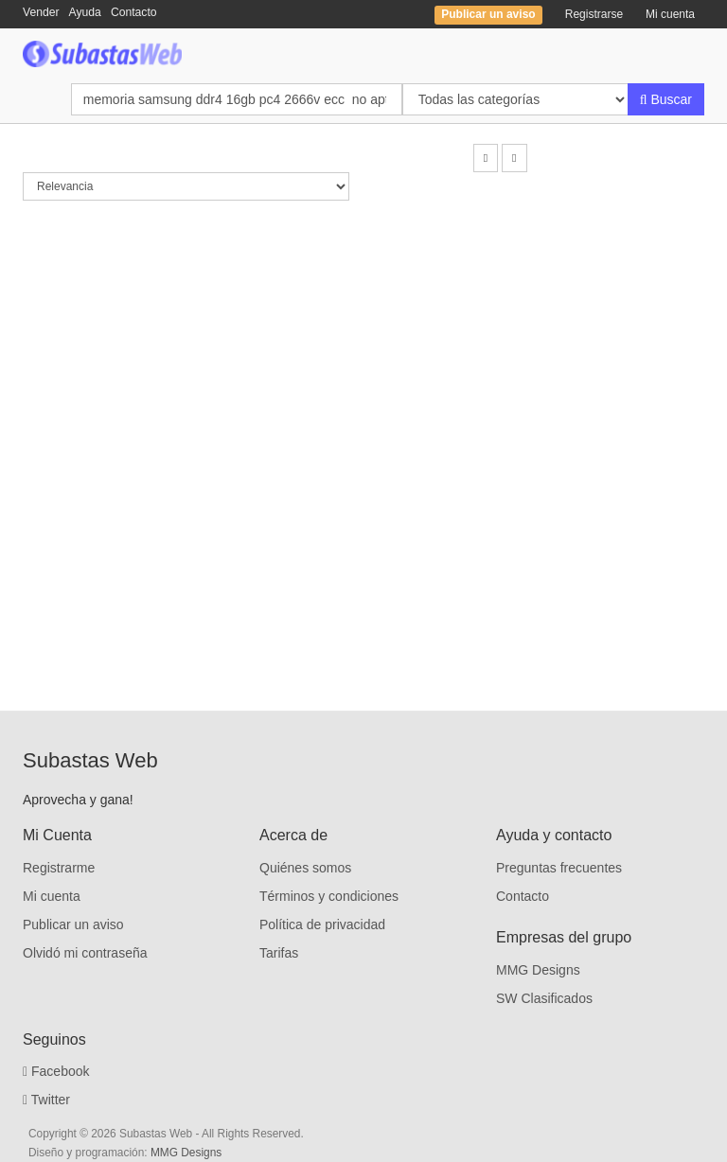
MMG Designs (538, 969)
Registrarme (59, 867)
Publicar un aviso (73, 924)
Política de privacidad (322, 924)
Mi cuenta (670, 14)
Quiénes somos (305, 867)
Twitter (46, 1099)
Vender (41, 12)
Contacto (134, 12)
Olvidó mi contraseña (85, 952)
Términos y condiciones (329, 896)
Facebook (56, 1071)
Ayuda (85, 12)
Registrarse (594, 14)
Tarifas (278, 952)
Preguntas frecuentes (559, 867)
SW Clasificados (544, 998)
